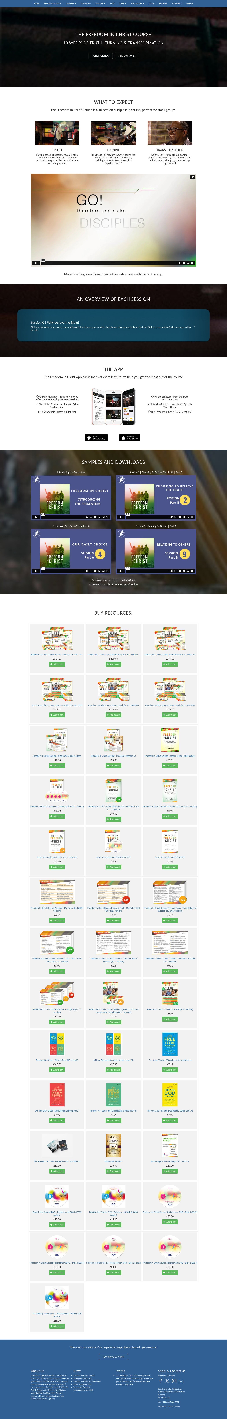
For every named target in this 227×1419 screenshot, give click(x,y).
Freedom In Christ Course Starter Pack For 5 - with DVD (170, 654)
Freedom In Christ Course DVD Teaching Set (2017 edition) (57, 806)
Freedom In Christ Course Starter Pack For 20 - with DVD (57, 654)
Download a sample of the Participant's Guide (113, 584)
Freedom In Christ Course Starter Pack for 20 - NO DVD (57, 705)
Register (163, 3)
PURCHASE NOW (100, 56)
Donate (189, 3)
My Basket (176, 3)
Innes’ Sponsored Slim (82, 1384)
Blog (122, 3)
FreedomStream (52, 3)
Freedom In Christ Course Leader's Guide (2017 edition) (170, 756)
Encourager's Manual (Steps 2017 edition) (170, 1161)
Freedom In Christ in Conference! (87, 1381)
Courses (71, 3)
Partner (100, 3)
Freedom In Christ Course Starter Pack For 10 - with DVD (113, 654)
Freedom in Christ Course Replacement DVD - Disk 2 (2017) (170, 1263)
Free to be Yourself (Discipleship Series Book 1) (170, 1060)
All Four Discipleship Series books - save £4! (113, 1060)
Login (151, 3)
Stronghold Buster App (82, 1378)
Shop (112, 3)
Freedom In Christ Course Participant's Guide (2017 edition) (170, 806)
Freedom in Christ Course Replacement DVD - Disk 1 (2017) (113, 1263)
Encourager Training (81, 1387)
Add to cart (56, 664)
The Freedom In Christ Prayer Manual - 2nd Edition (57, 1161)
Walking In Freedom (114, 1161)
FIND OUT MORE (126, 56)
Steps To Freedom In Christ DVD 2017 (113, 857)
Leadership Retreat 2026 (83, 1390)
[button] (31, 325)
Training (86, 3)
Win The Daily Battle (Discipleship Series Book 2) (57, 1111)
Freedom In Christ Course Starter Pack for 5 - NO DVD (170, 705)
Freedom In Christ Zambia (84, 1376)
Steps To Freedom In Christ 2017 (170, 857)
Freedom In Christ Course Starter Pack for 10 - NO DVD (113, 705)
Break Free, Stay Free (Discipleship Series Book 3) (114, 1111)
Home (36, 3)
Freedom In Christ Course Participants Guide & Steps (57, 756)
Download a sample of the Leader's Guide (113, 580)
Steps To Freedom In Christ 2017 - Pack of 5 (57, 857)
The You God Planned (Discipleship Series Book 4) (170, 1111)
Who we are (137, 3)
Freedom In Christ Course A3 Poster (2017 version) (170, 1009)
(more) (52, 1399)
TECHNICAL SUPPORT (113, 1357)
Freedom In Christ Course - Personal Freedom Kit (113, 756)
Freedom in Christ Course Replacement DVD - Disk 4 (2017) (170, 1212)
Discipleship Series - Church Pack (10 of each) (57, 1060)
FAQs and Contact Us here (169, 1406)
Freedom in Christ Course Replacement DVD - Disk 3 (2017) (57, 1263)
